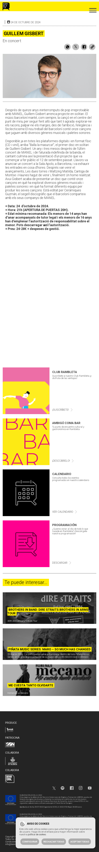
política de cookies (37, 834)
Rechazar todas (53, 841)
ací (45, 225)
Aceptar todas (79, 841)
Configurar (29, 841)
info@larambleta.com (15, 844)
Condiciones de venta (15, 841)
